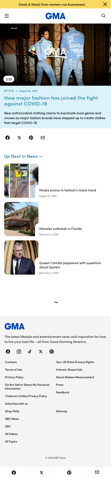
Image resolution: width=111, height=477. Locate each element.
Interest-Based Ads (69, 369)
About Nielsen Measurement (75, 377)
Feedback (62, 392)
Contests (11, 362)
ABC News (12, 418)
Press (59, 384)
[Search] (103, 16)
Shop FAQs (12, 411)
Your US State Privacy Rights (75, 362)
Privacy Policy (14, 377)
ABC (8, 426)
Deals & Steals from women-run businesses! (52, 4)
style (9, 90)
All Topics (11, 441)
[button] (7, 16)
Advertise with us (16, 403)
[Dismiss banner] (105, 4)
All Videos (11, 434)
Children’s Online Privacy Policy (26, 396)
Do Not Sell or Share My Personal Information (27, 386)
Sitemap (61, 411)
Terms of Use (13, 369)
